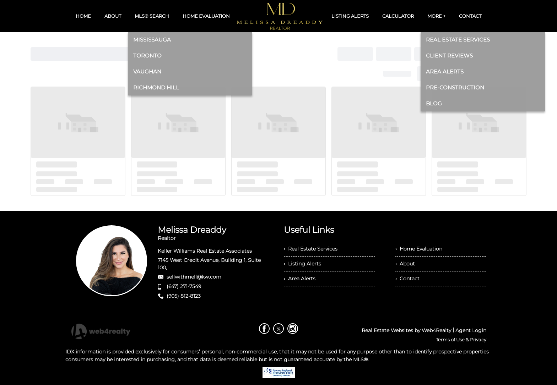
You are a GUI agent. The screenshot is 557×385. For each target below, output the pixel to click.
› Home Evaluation (418, 249)
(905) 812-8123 (184, 296)
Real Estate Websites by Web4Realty (406, 330)
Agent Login (470, 330)
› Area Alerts (299, 278)
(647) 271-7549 (184, 286)
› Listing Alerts (302, 263)
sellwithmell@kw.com (194, 277)
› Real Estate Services (310, 249)
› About (405, 263)
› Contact (407, 278)
